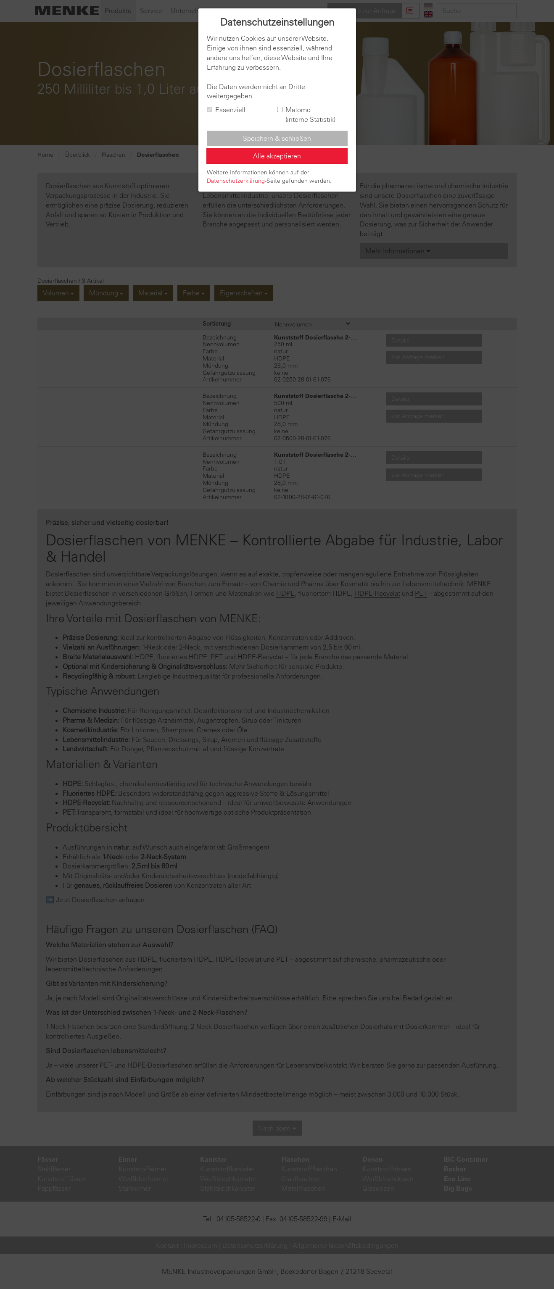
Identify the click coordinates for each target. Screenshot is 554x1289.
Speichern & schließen (277, 138)
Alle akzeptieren (277, 156)
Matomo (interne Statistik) (306, 114)
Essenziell (226, 109)
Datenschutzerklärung (236, 180)
